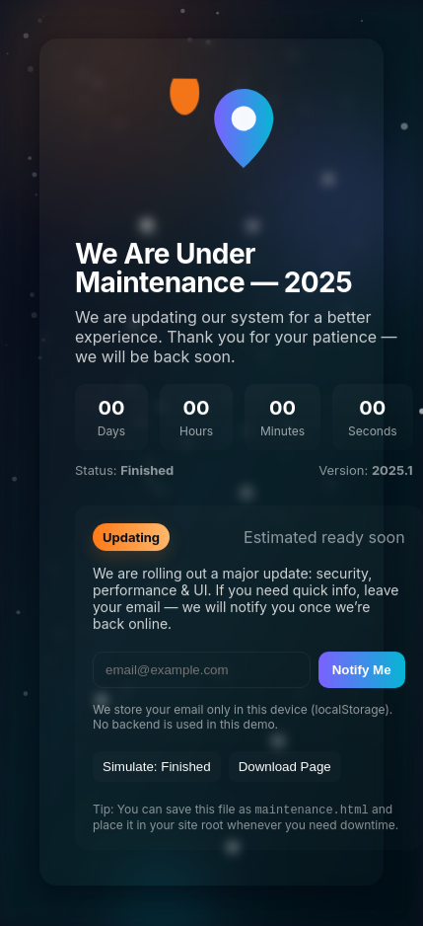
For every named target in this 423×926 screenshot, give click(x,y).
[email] (202, 670)
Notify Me (361, 669)
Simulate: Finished (157, 766)
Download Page (285, 766)
